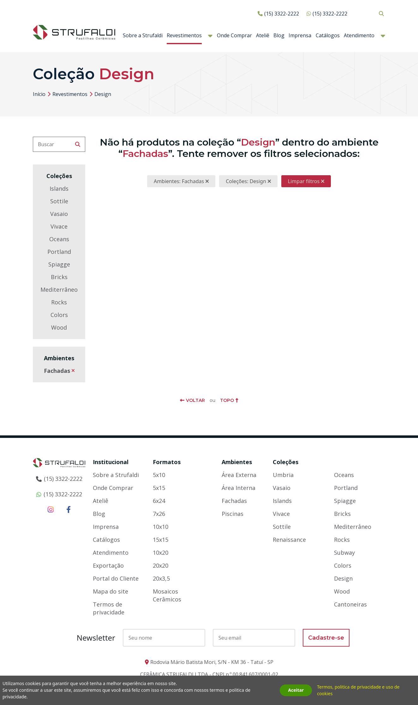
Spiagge (59, 264)
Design (343, 578)
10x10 (160, 526)
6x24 (159, 501)
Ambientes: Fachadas (179, 181)
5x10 (159, 475)
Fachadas (57, 370)
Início (39, 94)
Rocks (59, 302)
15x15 (160, 539)
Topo (227, 400)
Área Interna (238, 488)
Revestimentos (184, 35)
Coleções (285, 462)
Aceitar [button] (296, 690)
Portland (59, 251)
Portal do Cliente (116, 578)
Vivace (59, 226)
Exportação (108, 565)
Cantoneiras (350, 604)
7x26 (159, 513)
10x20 (160, 552)
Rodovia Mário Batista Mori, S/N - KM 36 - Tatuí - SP (211, 662)
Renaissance (289, 539)
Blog (278, 35)
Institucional (110, 462)
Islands (59, 188)
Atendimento (359, 35)
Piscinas (232, 513)
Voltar (195, 400)
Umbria (283, 475)
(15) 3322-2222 (281, 13)
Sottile (59, 201)
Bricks (59, 277)
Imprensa (300, 35)
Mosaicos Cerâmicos (167, 595)
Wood (59, 327)
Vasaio (59, 214)
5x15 (159, 488)
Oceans (59, 239)
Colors (59, 315)
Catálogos (328, 35)
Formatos (167, 462)
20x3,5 (161, 578)
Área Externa (239, 475)
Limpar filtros (303, 181)
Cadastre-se (326, 637)
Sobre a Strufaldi (143, 35)
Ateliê (262, 35)
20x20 (160, 565)
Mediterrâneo (59, 289)
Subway (344, 552)
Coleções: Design (246, 181)
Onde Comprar (234, 35)
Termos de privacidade (108, 608)
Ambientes (237, 462)
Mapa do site (110, 591)
